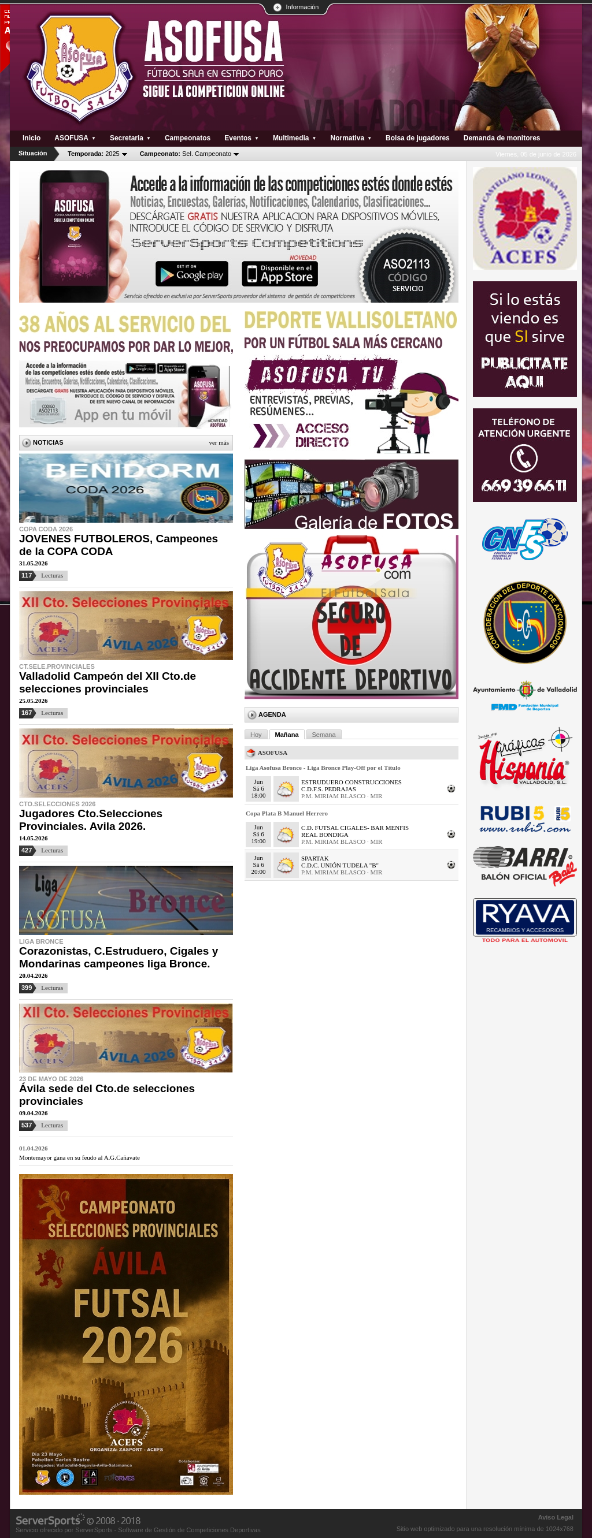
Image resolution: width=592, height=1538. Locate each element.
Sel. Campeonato (185, 153)
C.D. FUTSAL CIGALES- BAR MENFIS (355, 827)
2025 (94, 153)
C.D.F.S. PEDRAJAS (328, 788)
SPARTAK (315, 858)
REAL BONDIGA (325, 834)
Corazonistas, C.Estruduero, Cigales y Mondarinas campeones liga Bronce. (118, 957)
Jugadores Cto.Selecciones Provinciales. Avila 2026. (90, 819)
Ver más (219, 442)
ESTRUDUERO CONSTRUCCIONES (351, 782)
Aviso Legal (556, 1517)
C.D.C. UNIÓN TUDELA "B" (340, 865)
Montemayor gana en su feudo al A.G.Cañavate (79, 1157)
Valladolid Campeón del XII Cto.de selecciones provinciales (107, 682)
